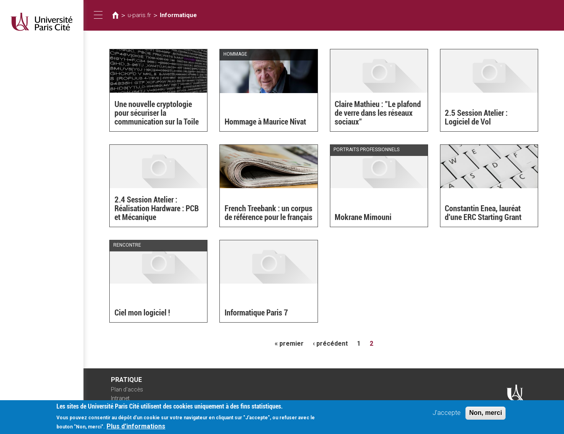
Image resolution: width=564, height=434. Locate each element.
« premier (289, 343)
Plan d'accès (127, 389)
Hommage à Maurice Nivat (265, 122)
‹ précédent (330, 343)
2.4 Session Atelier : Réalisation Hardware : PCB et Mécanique (156, 208)
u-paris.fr (139, 15)
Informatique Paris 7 (256, 312)
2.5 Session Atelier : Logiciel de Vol (478, 117)
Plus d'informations (136, 428)
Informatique (178, 15)
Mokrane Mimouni (363, 217)
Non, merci (485, 414)
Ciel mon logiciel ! (142, 312)
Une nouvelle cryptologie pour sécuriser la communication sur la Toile (156, 113)
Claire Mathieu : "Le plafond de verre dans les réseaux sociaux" (378, 113)
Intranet (120, 398)
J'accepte (446, 414)
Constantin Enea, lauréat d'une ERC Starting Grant (483, 213)
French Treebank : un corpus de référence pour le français (268, 213)
